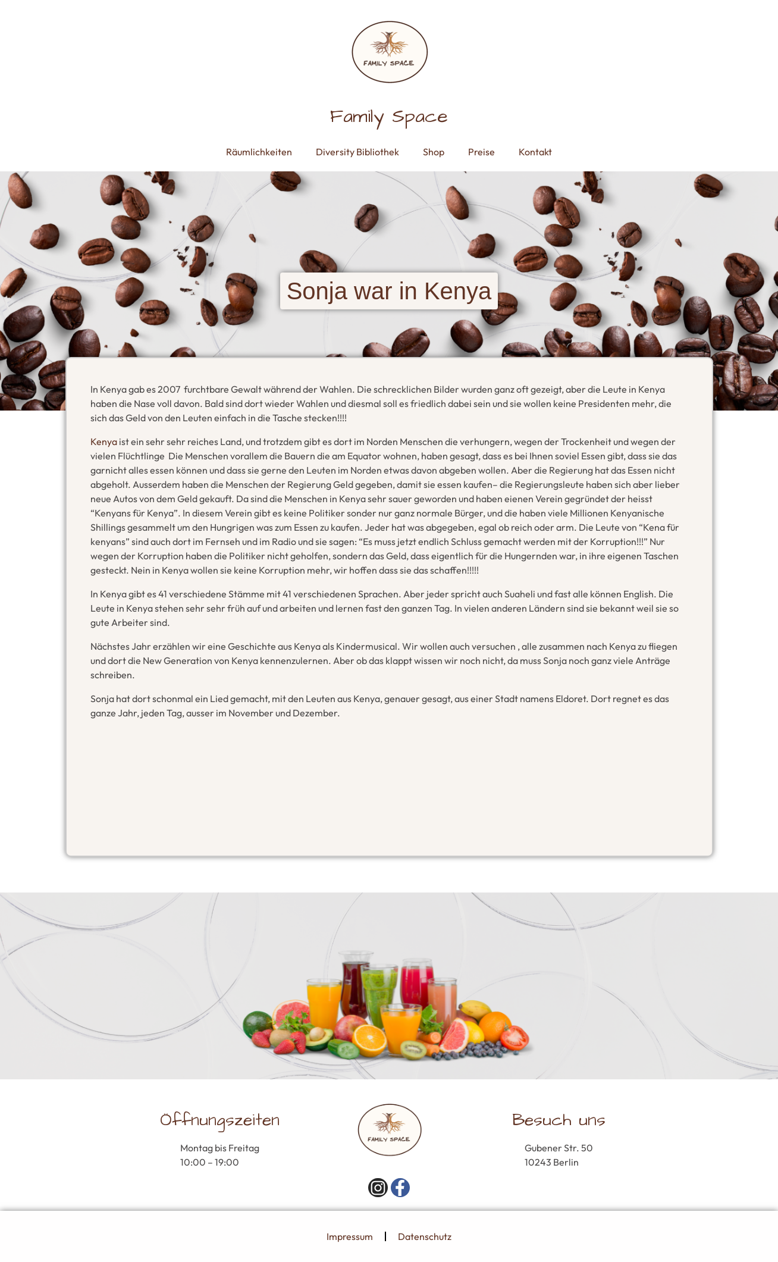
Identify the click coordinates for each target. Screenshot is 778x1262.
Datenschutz (424, 1236)
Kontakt (535, 152)
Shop (433, 152)
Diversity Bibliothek (357, 152)
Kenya (103, 441)
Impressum (350, 1236)
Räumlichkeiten (259, 152)
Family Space (389, 116)
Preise (481, 152)
